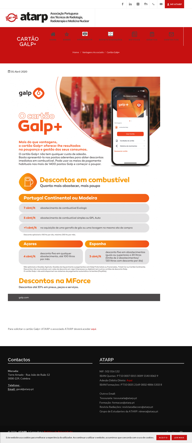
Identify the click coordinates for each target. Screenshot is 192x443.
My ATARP (174, 4)
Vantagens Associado (93, 52)
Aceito (163, 437)
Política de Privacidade (58, 431)
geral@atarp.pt (25, 389)
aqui (93, 328)
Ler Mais (179, 437)
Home (76, 52)
